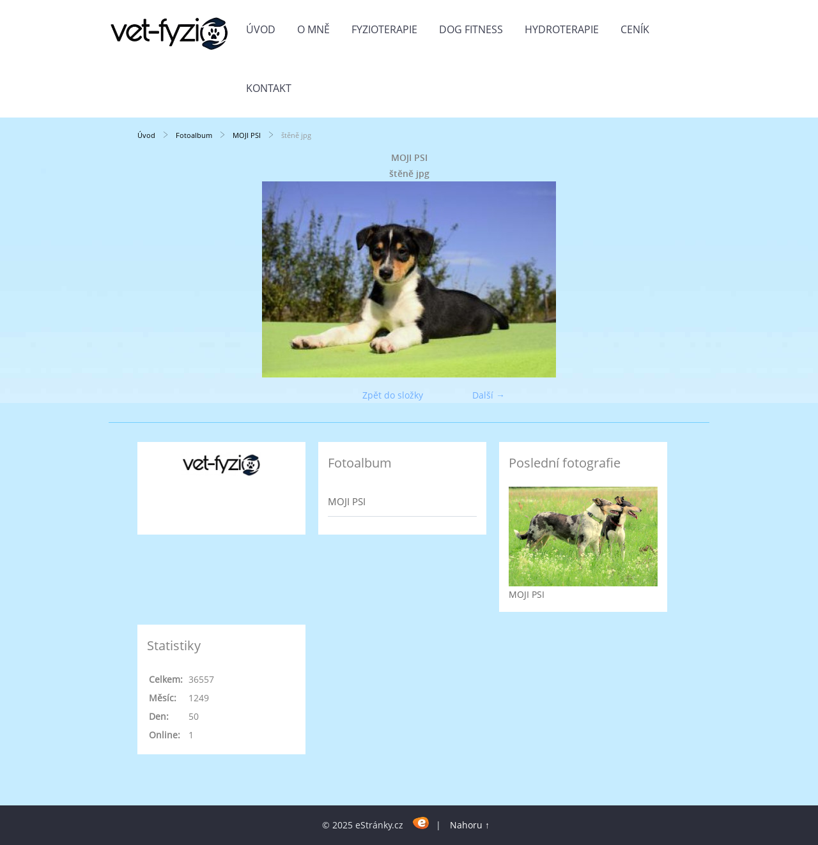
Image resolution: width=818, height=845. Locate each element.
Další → (488, 395)
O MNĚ (313, 29)
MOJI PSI (247, 135)
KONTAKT (268, 88)
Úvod (260, 29)
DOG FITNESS (471, 29)
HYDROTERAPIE (562, 29)
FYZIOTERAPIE (384, 29)
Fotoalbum (194, 135)
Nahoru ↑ (470, 825)
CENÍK (635, 29)
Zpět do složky (392, 395)
